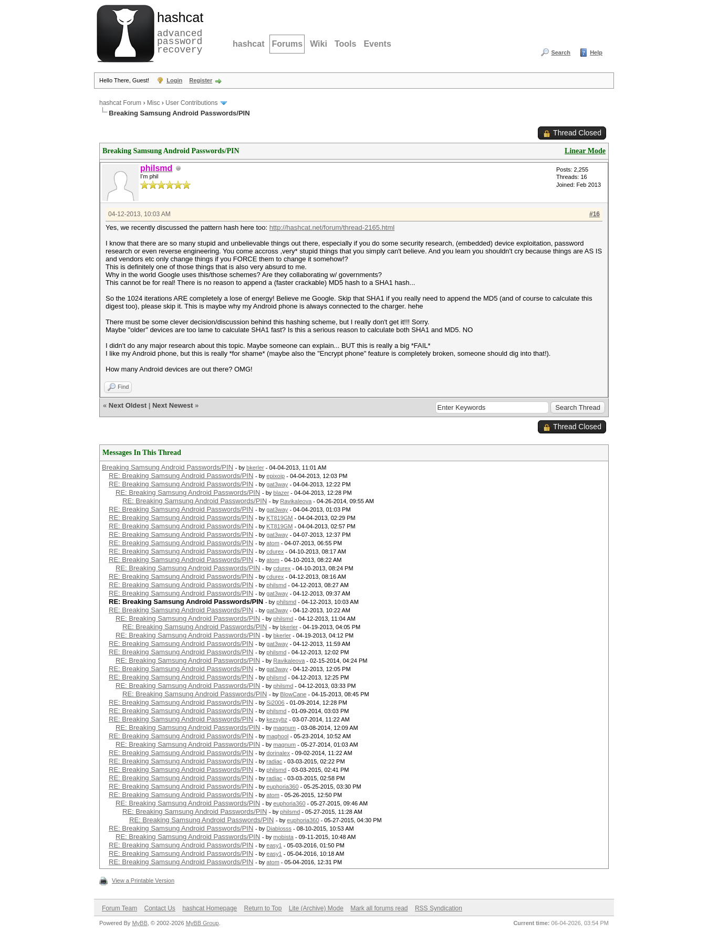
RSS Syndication (438, 908)
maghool (277, 736)
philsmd (276, 585)
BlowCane (293, 694)
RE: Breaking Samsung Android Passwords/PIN (181, 476)
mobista (283, 837)
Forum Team (119, 908)
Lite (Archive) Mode (316, 908)
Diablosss (278, 828)
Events (377, 43)
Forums (287, 43)
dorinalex (278, 753)
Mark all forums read (379, 908)
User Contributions (191, 103)
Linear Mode (585, 151)
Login (174, 80)
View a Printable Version (143, 880)
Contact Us (159, 908)
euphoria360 (282, 786)
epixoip (275, 476)
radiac (274, 761)
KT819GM (279, 518)
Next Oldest (128, 405)
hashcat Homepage (209, 908)
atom (272, 543)
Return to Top (263, 908)
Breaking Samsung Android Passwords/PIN (167, 467)
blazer (281, 493)
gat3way (277, 484)
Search (560, 52)
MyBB (139, 923)
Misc (153, 103)
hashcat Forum (120, 103)
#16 (594, 214)
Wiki (318, 43)
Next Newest (172, 405)
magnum (284, 728)
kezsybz (276, 719)
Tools (345, 43)
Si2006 (275, 702)
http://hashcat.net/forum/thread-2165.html (331, 227)
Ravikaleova (295, 501)
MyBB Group (202, 923)
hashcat (248, 43)
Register (200, 80)
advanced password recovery (178, 32)
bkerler (255, 467)
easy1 (274, 845)
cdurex (275, 551)
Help (596, 52)
